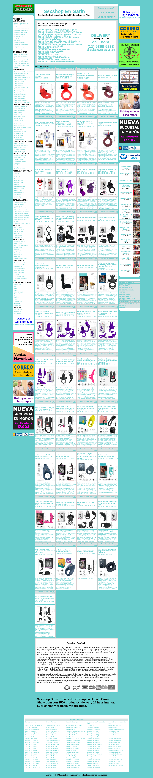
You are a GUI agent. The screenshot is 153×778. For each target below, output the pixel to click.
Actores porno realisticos (21, 54)
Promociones (17, 313)
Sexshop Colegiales (45, 58)
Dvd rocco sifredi (19, 192)
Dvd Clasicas (17, 194)
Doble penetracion (19, 270)
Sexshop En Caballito (52, 748)
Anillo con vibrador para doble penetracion (64, 455)
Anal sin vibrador (19, 231)
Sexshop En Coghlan (72, 752)
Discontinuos (17, 311)
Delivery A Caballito (72, 758)
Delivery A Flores (71, 750)
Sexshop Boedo (43, 39)
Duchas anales (18, 227)
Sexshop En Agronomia (53, 740)
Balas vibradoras (19, 204)
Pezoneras (17, 256)
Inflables (16, 274)
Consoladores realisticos (21, 61)
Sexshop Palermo (44, 31)
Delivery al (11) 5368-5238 (23, 320)
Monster (16, 67)
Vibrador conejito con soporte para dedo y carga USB (86, 360)
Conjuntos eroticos (19, 116)
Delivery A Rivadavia (52, 735)
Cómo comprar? (106, 8)
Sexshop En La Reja (114, 761)
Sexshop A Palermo (51, 729)
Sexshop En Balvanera (73, 742)
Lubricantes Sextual (19, 50)
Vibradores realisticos (20, 94)
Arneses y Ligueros (19, 108)
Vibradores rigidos (19, 89)
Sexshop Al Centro (30, 731)
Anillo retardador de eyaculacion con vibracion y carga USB (45, 550)
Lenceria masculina (19, 149)
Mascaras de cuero (19, 168)
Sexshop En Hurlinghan (73, 759)
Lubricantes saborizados (21, 44)
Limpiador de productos (20, 25)
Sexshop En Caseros (114, 748)
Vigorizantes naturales (20, 258)
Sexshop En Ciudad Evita (115, 750)
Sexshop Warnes (44, 56)
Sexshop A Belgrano (31, 727)
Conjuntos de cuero (19, 157)
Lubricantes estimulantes (21, 30)
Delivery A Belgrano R (72, 761)
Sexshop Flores (43, 41)
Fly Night (16, 38)
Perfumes (16, 46)
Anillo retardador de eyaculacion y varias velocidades (42, 265)
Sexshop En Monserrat (93, 767)
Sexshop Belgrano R (93, 731)
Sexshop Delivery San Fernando (75, 738)
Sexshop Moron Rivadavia (47, 49)
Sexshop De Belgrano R (73, 733)
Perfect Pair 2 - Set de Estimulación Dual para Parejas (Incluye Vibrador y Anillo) (86, 455)
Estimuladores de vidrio (20, 210)
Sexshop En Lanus (113, 763)
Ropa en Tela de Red (20, 131)
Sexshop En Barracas (114, 742)
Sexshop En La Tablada (32, 763)
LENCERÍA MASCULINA (126, 290)
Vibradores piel (18, 85)
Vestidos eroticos (19, 139)
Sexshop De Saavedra (73, 737)
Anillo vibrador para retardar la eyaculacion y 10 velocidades (107, 313)
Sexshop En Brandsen (114, 746)
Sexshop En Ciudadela (32, 752)
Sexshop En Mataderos (73, 767)
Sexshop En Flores (113, 756)
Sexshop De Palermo (52, 737)
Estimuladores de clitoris (21, 208)
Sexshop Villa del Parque (46, 36)
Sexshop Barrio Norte (45, 33)
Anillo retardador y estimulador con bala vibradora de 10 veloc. (63, 123)
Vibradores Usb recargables (22, 102)
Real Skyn (17, 40)
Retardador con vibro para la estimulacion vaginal (65, 75)
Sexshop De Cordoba (114, 733)
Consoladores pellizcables (21, 60)
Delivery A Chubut (71, 754)
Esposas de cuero (19, 159)
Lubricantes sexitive (19, 48)
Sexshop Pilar (43, 61)
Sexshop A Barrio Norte (114, 725)
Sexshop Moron (43, 48)
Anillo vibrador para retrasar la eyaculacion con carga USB (107, 503)
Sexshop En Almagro (93, 740)
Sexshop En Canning (72, 748)
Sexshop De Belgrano (52, 733)
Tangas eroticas (18, 133)
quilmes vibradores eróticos (74, 725)
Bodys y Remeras (19, 143)
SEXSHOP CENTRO (125, 296)
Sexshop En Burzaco (31, 748)
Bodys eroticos (18, 112)
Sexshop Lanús (43, 51)
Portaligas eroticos (19, 125)
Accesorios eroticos (19, 241)
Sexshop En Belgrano (31, 744)
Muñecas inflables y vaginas (22, 223)
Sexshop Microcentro (45, 34)
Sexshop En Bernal (30, 746)
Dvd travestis (17, 198)
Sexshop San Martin (45, 54)
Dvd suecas (17, 196)
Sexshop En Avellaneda (32, 742)
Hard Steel (17, 303)
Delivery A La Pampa (52, 742)
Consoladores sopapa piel (21, 65)
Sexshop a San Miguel (93, 729)
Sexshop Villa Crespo (45, 43)
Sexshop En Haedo (51, 759)
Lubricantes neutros (19, 34)
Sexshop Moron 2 (126, 264)
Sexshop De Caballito (93, 733)
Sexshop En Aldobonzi (73, 740)
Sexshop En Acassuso (93, 738)
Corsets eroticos (18, 118)
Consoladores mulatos (20, 58)
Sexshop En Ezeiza (51, 756)
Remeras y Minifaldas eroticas (22, 127)
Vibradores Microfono (20, 96)
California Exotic (18, 292)
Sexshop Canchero (113, 731)
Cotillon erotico (18, 247)
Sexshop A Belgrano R (73, 727)
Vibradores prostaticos (20, 93)
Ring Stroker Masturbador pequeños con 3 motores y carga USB (107, 550)
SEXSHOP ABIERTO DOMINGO (129, 301)
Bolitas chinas (18, 266)
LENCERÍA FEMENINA (126, 288)
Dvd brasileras (18, 177)
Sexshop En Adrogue (31, 740)
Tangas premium (18, 135)
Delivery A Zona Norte (52, 731)
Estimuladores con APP (20, 202)
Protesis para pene (19, 276)
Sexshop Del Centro (31, 738)
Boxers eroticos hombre (21, 145)
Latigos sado (17, 163)
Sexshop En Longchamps (73, 765)
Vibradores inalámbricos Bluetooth (24, 71)
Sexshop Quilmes (44, 46)
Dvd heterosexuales (19, 186)
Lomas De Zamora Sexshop (33, 725)
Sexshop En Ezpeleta (72, 756)
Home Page (38, 66)
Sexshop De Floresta (72, 735)
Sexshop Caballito (44, 38)
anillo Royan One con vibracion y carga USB (63, 551)
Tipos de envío (106, 12)
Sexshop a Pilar (71, 729)
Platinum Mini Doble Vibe (64, 265)
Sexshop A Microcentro (32, 729)
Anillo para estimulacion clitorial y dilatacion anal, (85, 551)
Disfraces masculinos (20, 147)
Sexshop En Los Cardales (115, 765)
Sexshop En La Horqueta (32, 761)
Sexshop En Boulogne (93, 746)
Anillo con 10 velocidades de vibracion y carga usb (44, 455)
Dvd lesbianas (18, 190)
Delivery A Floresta (71, 746)
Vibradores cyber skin (20, 79)
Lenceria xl (17, 122)
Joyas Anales (18, 233)
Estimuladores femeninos (21, 213)
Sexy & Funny (18, 301)
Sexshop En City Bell (93, 750)
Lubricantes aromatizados (21, 29)
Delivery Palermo (51, 722)
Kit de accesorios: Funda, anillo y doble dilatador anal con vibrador (44, 598)
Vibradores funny (19, 81)
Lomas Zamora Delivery (53, 725)
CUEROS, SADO (124, 292)
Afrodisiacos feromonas (20, 245)
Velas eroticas (18, 254)
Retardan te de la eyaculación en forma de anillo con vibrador (85, 75)
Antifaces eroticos (19, 243)
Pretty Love (17, 296)
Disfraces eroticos (19, 120)
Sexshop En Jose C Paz (115, 759)
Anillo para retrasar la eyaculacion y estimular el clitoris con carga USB (65, 408)
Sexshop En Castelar (31, 750)
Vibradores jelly (18, 83)
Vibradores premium (20, 91)
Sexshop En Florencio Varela (95, 756)
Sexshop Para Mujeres (126, 252)
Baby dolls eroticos (19, 110)
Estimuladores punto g (20, 219)
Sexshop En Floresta (31, 758)
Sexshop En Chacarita (52, 750)
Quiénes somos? (106, 17)
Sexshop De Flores (30, 735)
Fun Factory (17, 305)
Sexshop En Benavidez (73, 744)
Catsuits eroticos (18, 114)
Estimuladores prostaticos (21, 217)
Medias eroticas (18, 124)
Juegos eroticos (18, 251)
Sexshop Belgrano (44, 29)
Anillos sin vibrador (19, 265)
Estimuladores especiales (21, 211)
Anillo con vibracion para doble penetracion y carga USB (44, 503)
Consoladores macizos (20, 56)
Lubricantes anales (19, 27)
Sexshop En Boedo (51, 746)
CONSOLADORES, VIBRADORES (125, 285)
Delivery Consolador (31, 722)
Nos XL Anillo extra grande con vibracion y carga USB (44, 408)
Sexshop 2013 (91, 725)
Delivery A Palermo (51, 738)
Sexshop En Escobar (31, 756)
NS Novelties (17, 294)
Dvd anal (16, 173)
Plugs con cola (18, 237)
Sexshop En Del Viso (52, 754)
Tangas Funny (18, 137)
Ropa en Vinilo (18, 129)
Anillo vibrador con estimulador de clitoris (64, 170)
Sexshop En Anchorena (114, 740)
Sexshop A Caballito (93, 727)
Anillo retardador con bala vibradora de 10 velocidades (45, 123)
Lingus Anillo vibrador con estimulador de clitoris (107, 170)
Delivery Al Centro (51, 727)
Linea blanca (17, 165)
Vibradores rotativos (19, 98)
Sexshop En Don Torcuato (94, 754)
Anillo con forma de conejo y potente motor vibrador (65, 360)
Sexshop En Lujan (51, 767)
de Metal (16, 221)
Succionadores (18, 206)
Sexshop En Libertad (31, 765)
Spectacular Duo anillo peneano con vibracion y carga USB (85, 408)
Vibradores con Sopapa (20, 100)
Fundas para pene (19, 272)
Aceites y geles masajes (21, 23)
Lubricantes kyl (18, 36)
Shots (15, 299)
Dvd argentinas (18, 175)
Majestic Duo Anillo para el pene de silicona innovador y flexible (107, 408)
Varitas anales (18, 235)
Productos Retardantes (20, 278)
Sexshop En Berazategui (94, 744)
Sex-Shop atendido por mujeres (75, 731)
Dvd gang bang (18, 182)
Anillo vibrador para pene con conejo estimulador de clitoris (65, 218)
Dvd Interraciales (19, 188)
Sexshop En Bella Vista (52, 744)
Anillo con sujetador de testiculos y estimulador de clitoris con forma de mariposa (107, 265)
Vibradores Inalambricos (21, 87)
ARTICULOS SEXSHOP (126, 282)
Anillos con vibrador (19, 75)
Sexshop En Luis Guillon (32, 767)
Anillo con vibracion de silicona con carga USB (106, 455)
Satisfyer (16, 297)
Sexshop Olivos (43, 53)
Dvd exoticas (17, 179)
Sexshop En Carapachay (94, 748)
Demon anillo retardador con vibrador (43, 170)
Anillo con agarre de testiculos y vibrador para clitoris (44, 313)
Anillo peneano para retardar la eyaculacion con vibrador (44, 218)
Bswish (16, 290)
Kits (15, 280)
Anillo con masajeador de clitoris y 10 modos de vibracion (86, 313)
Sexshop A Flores (113, 727)
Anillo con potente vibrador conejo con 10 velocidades (65, 313)
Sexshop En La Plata (93, 761)
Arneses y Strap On (19, 268)
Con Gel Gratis (18, 309)
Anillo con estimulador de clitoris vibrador (44, 360)
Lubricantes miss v (19, 42)
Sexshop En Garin (64, 11)
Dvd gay (16, 184)
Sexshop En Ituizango (93, 759)
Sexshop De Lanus (113, 735)
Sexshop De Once (30, 737)
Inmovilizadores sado (20, 161)
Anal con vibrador (19, 229)
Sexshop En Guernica (31, 759)
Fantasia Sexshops (72, 722)
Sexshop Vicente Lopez (46, 59)
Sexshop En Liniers (51, 765)
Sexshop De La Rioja (93, 735)
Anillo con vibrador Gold (85, 265)
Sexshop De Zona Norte (115, 737)
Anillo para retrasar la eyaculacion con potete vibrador (85, 123)
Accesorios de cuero (20, 155)
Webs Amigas (76, 720)
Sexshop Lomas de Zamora (47, 44)
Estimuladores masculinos (21, 215)
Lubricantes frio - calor (20, 32)
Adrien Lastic (17, 284)
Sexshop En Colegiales (114, 752)
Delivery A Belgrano (92, 765)
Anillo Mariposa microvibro (107, 75)
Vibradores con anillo (20, 263)
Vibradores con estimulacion (22, 77)
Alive (15, 286)
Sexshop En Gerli (92, 758)
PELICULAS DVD (124, 294)
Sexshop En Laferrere (72, 763)
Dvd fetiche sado (19, 180)
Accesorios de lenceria (20, 106)
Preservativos (18, 253)
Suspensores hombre (20, 151)
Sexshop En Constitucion (32, 754)
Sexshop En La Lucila (52, 761)
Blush (15, 288)
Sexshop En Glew (113, 758)
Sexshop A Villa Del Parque (116, 729)
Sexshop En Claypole (52, 752)
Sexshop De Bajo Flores (32, 733)
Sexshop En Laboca (51, 763)
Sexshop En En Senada (115, 754)
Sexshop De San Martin (94, 737)
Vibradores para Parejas (21, 73)
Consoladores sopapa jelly (21, 63)
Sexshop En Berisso (114, 744)
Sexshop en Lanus (92, 763)
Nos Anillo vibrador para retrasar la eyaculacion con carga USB (107, 360)
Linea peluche (18, 167)
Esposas (16, 249)
